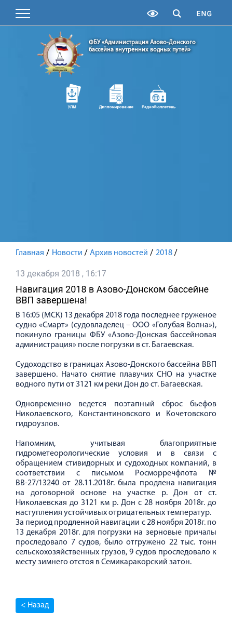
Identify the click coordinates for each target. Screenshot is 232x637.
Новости (67, 253)
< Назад (35, 605)
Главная (30, 253)
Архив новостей (119, 253)
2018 (164, 253)
